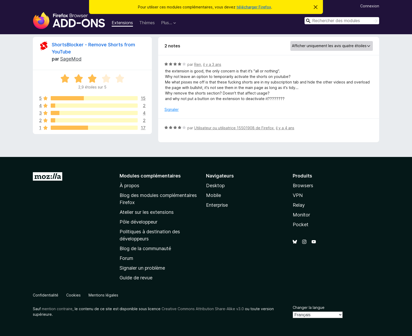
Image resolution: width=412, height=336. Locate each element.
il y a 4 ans (285, 128)
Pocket (300, 224)
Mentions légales (103, 295)
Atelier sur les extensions (147, 212)
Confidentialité (45, 295)
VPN (298, 195)
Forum (126, 258)
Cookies (73, 295)
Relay (299, 205)
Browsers (303, 185)
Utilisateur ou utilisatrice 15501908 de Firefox (234, 128)
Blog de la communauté (145, 248)
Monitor (301, 215)
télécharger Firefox (253, 7)
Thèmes (147, 22)
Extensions (122, 22)
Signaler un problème (142, 268)
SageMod (70, 59)
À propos (129, 185)
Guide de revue (136, 277)
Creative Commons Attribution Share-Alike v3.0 (203, 309)
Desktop (215, 185)
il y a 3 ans (212, 64)
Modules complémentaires (150, 176)
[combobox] (342, 20)
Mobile (213, 195)
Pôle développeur (138, 222)
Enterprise (217, 205)
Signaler (171, 109)
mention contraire (57, 309)
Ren (197, 64)
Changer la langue (309, 307)
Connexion (369, 6)
